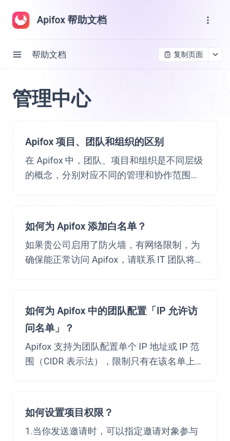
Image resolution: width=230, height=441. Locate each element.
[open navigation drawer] (208, 20)
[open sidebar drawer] (17, 54)
